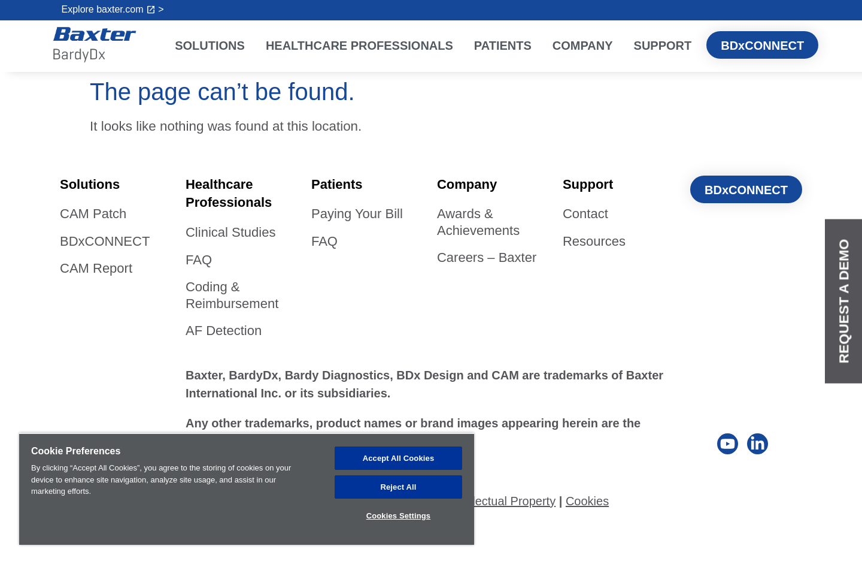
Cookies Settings (398, 514)
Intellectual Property (503, 501)
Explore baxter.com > (113, 9)
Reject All (398, 485)
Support (666, 45)
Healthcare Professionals (362, 45)
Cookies (587, 501)
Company (586, 45)
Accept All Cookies (399, 456)
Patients (506, 45)
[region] (246, 488)
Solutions (213, 45)
